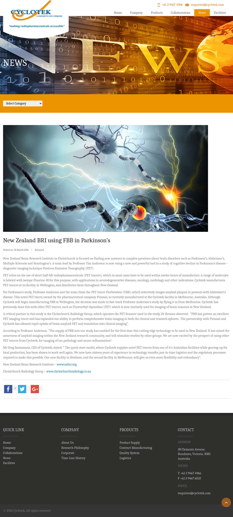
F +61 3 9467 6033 (189, 478)
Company (136, 13)
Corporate (67, 453)
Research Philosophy (75, 448)
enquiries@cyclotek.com (207, 5)
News (202, 13)
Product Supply (130, 443)
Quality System (130, 453)
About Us (67, 443)
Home (118, 13)
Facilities (220, 13)
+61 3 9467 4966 (172, 5)
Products (157, 13)
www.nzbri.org (66, 364)
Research (39, 249)
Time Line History (73, 458)
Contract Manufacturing (136, 448)
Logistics (125, 458)
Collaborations (180, 13)
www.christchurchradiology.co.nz (69, 371)
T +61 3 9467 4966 (189, 473)
